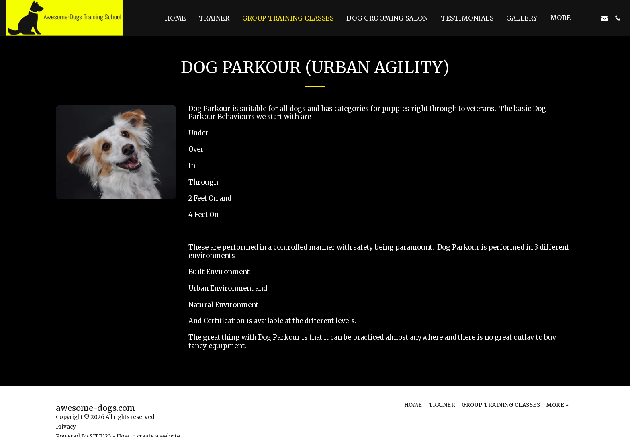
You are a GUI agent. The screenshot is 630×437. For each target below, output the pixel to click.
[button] (592, 18)
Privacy (66, 426)
